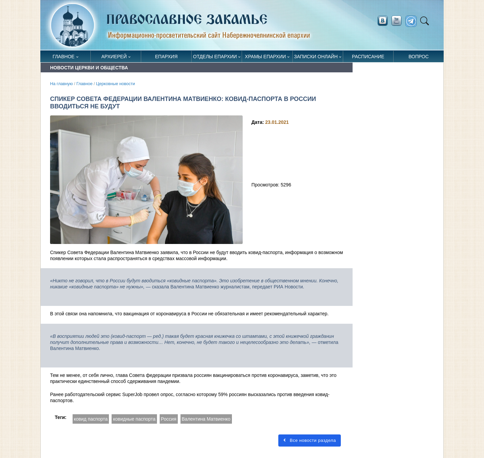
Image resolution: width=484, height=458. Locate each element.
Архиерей (114, 56)
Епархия (166, 56)
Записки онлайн (316, 56)
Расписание (368, 56)
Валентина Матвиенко (206, 419)
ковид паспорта (91, 419)
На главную (61, 83)
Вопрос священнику (418, 58)
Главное (64, 56)
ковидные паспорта (134, 419)
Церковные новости (115, 83)
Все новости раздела (309, 440)
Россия (168, 419)
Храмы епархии (265, 56)
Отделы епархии (215, 56)
